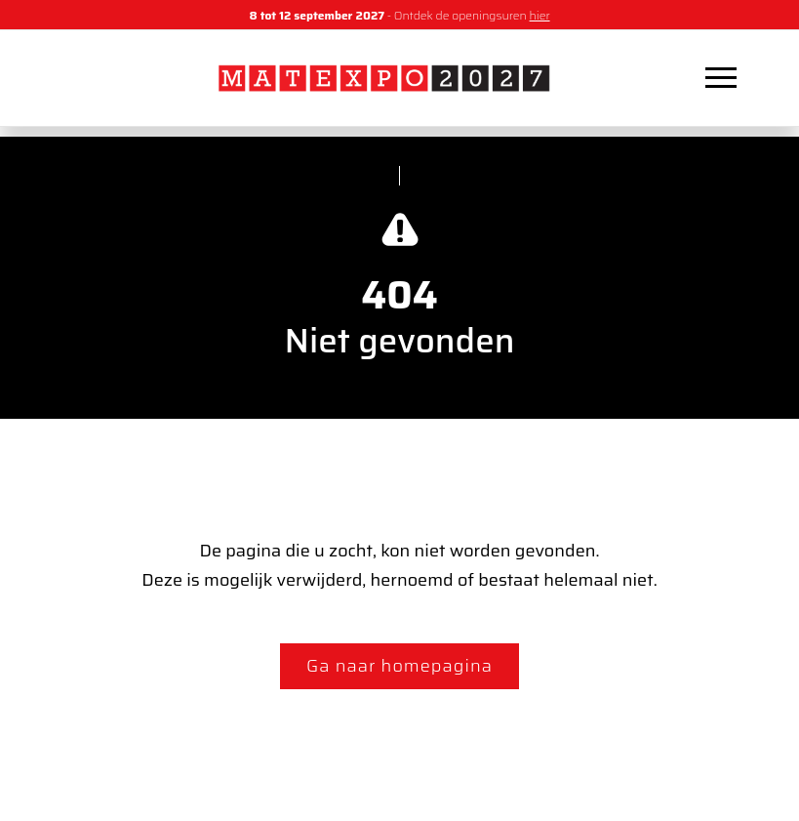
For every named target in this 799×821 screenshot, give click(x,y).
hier (540, 15)
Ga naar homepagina (399, 665)
